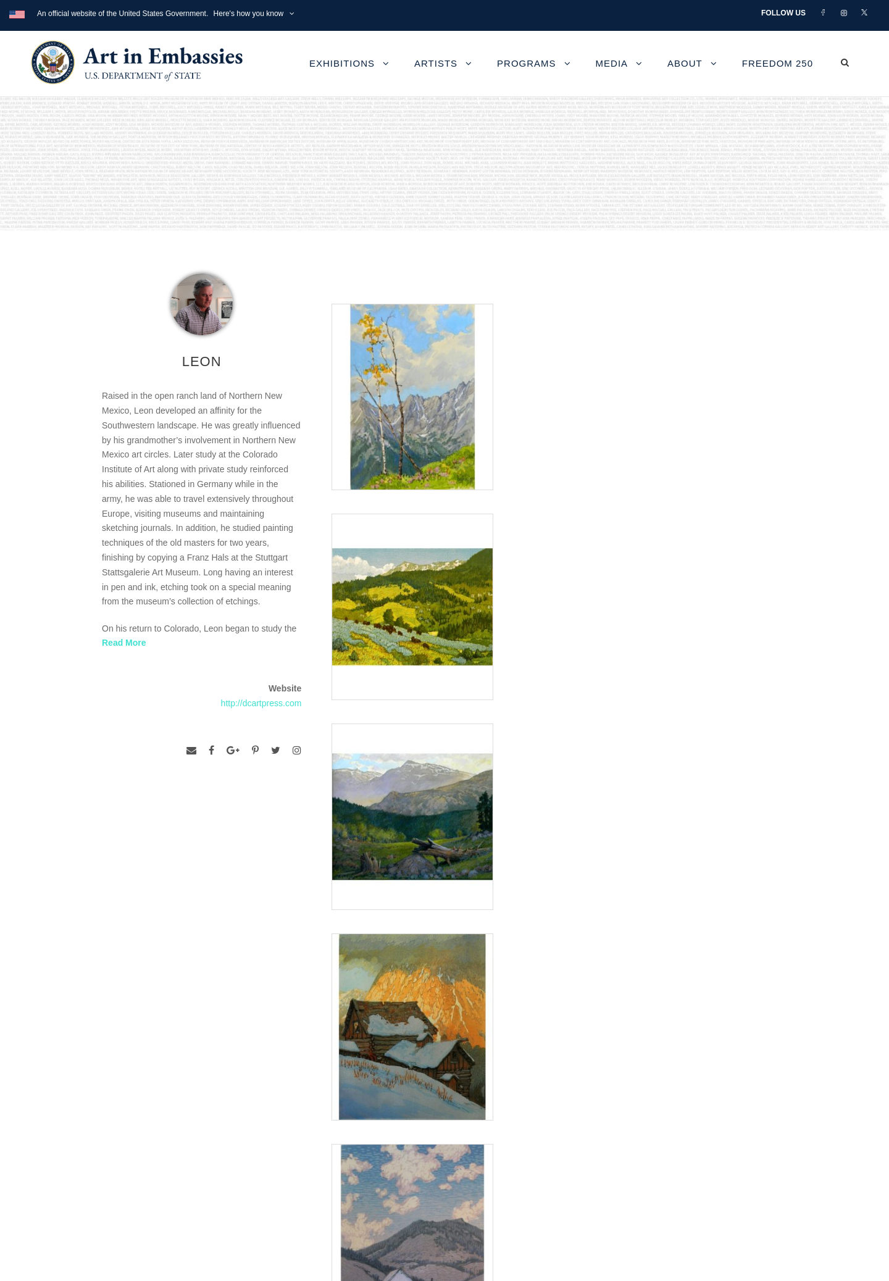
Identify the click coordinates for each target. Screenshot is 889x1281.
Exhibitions (342, 63)
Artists (435, 63)
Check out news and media (641, 1139)
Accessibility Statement (157, 1125)
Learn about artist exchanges (644, 1111)
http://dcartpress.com (261, 703)
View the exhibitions (626, 1083)
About (685, 63)
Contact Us (129, 1097)
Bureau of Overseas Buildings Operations (197, 1181)
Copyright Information (153, 1153)
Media (612, 63)
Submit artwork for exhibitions (646, 1167)
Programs (526, 63)
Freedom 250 (777, 63)
